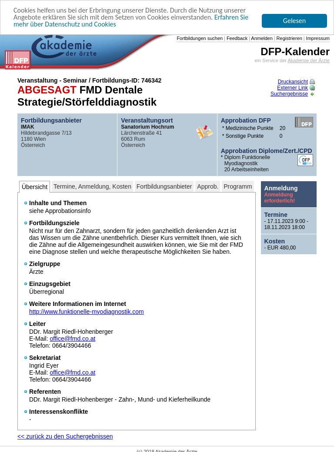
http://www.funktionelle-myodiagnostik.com (86, 311)
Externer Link (296, 88)
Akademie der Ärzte (308, 60)
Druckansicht (296, 82)
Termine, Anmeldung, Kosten (92, 186)
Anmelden (261, 38)
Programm (238, 186)
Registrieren (288, 38)
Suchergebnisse (293, 94)
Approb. (207, 186)
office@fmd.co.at (72, 338)
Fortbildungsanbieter (164, 186)
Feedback (236, 38)
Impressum (317, 38)
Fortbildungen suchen (200, 38)
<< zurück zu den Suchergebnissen (65, 436)
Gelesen (294, 21)
